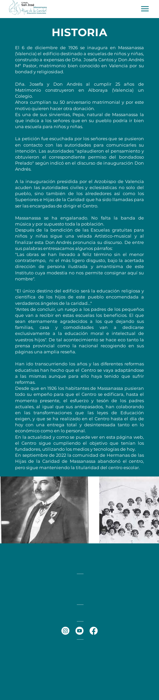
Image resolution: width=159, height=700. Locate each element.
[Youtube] (79, 631)
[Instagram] (65, 631)
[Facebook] (94, 631)
